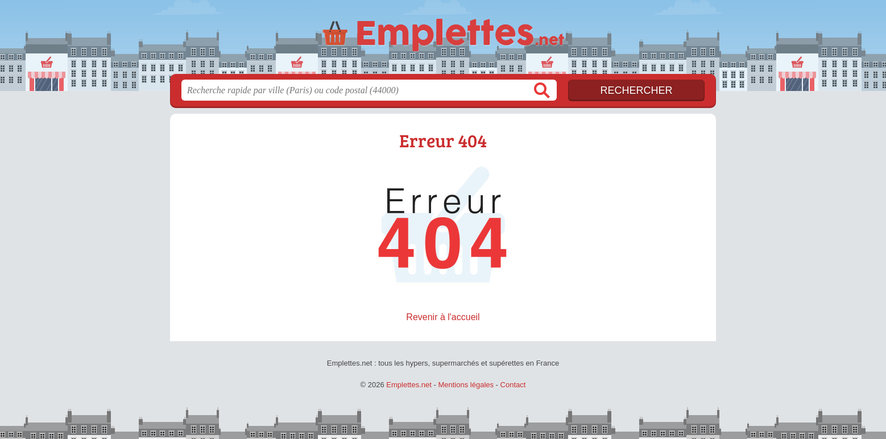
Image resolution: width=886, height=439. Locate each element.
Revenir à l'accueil (442, 317)
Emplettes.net (409, 384)
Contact (513, 384)
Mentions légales (466, 384)
